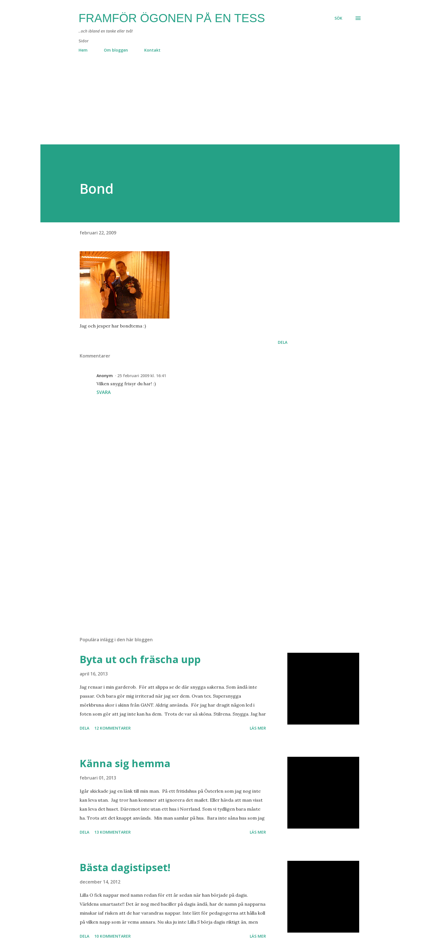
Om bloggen (116, 50)
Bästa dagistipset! (125, 867)
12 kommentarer (112, 728)
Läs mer (258, 728)
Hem (83, 50)
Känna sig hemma (125, 763)
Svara (104, 392)
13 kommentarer (112, 832)
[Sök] (338, 18)
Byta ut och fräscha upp (140, 659)
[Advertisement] (208, 105)
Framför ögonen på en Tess (172, 18)
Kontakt (152, 50)
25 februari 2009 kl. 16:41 (141, 375)
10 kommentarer (112, 936)
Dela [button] (282, 342)
